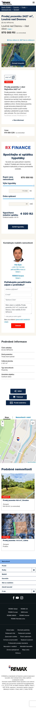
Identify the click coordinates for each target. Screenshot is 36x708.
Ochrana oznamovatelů (10, 640)
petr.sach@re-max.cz (18, 269)
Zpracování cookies (11, 636)
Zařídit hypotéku (18, 227)
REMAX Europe (13, 612)
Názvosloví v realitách (10, 646)
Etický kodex (10, 630)
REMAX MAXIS (11, 615)
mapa (9, 29)
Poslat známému (18, 403)
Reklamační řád (10, 633)
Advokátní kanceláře (26, 646)
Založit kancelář (7, 587)
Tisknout (18, 397)
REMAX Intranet (24, 615)
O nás (4, 591)
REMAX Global (12, 609)
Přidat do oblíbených (27, 40)
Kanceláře (5, 578)
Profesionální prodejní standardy (18, 643)
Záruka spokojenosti (13, 650)
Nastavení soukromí (27, 640)
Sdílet (18, 391)
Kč (31, 191)
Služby (4, 570)
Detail (18, 272)
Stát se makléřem (7, 583)
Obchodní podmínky (23, 630)
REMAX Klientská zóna (18, 619)
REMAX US (24, 609)
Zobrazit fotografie (18, 63)
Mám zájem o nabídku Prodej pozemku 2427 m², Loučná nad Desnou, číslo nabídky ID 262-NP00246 (18, 308)
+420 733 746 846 (18, 267)
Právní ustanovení (25, 636)
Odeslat (18, 325)
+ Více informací (18, 120)
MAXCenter (24, 612)
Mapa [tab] (7, 417)
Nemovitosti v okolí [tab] (23, 417)
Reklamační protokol (24, 633)
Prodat (4, 565)
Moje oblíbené (13, 40)
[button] (18, 439)
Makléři (4, 574)
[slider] (34, 186)
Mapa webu (25, 650)
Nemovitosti (6, 561)
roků (31, 204)
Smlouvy (18, 653)
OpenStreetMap (31, 462)
